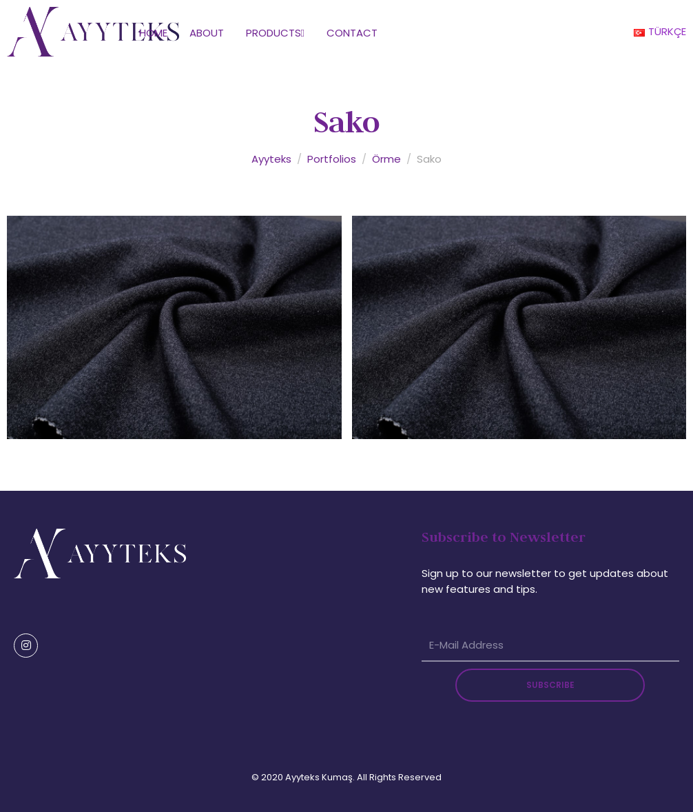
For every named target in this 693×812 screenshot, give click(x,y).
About (206, 33)
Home (153, 33)
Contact (352, 33)
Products (275, 33)
